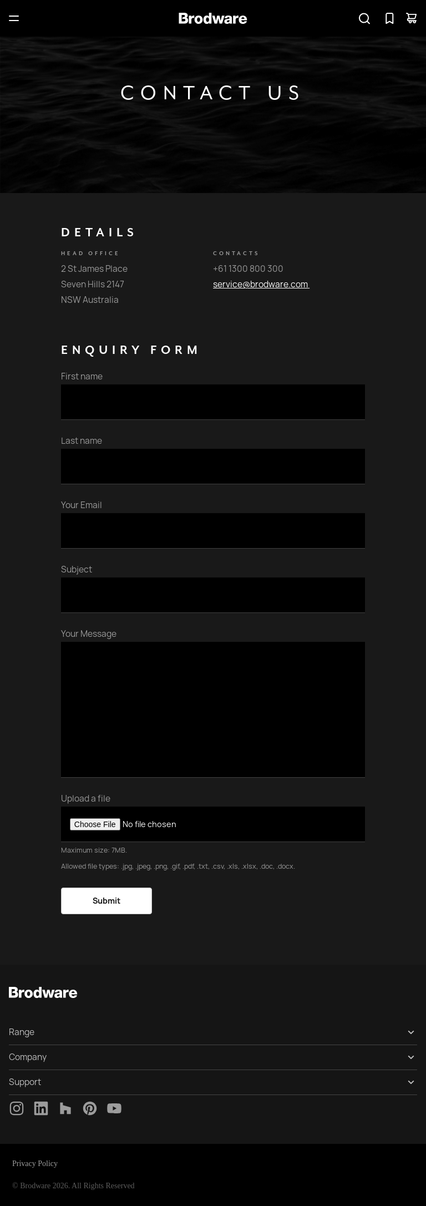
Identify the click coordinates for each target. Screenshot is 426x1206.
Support (25, 1082)
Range (21, 1032)
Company (28, 1057)
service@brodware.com (261, 284)
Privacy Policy (35, 1163)
